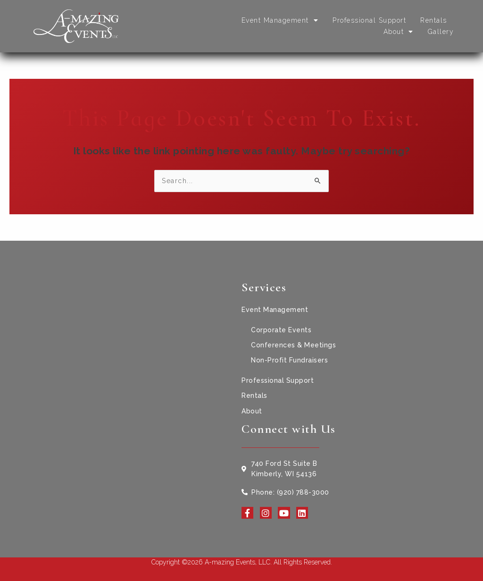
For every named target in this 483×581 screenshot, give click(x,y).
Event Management (280, 20)
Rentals (433, 20)
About (398, 31)
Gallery (441, 31)
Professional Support (369, 20)
